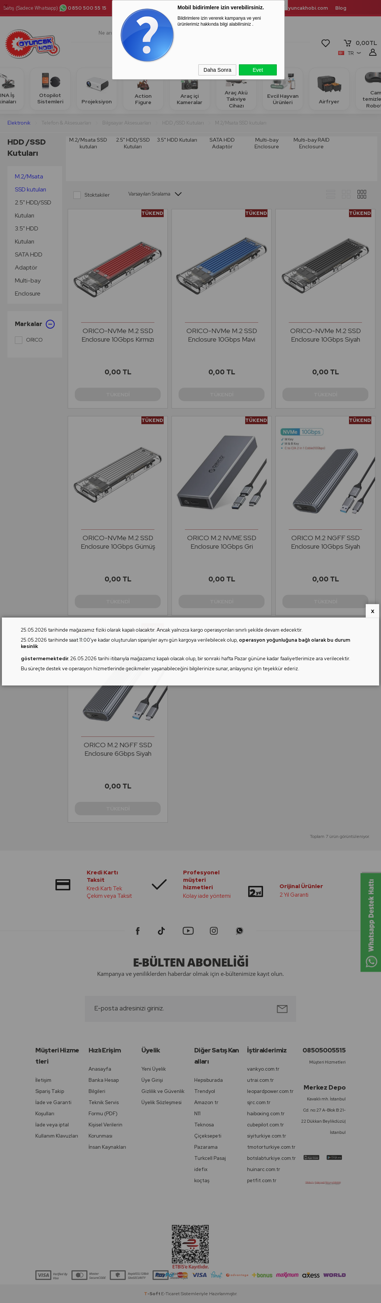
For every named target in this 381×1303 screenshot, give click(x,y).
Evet (258, 70)
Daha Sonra (217, 70)
